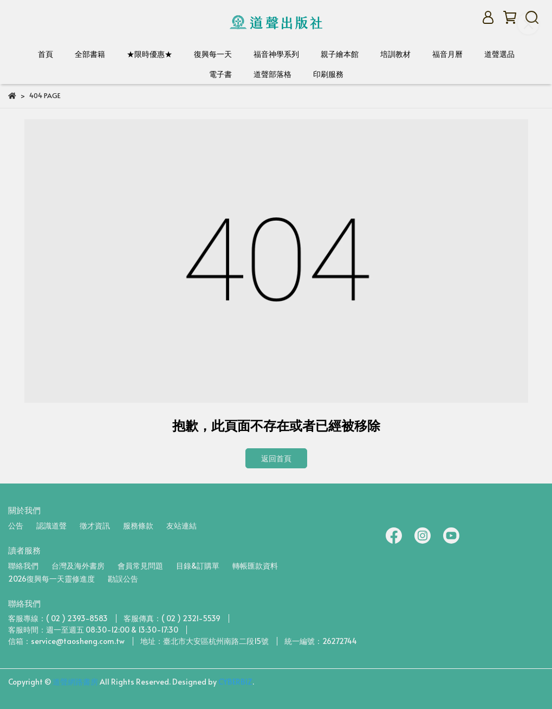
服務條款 (138, 525)
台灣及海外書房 (78, 565)
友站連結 (181, 525)
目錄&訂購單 (197, 565)
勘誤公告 (123, 578)
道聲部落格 (272, 74)
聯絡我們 (23, 565)
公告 (15, 525)
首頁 (45, 54)
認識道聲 (51, 525)
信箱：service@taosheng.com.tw (66, 641)
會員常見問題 (140, 565)
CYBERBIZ (235, 681)
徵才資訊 (95, 525)
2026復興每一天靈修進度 (51, 578)
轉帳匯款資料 (255, 565)
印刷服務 (328, 74)
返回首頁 (276, 458)
